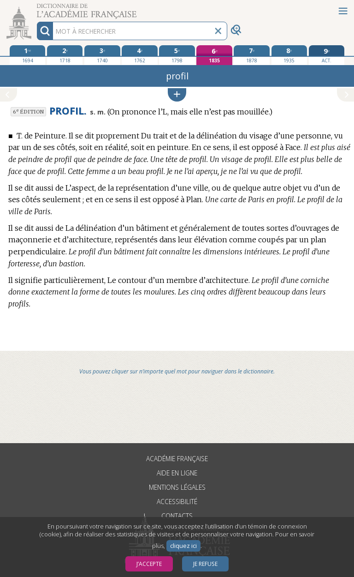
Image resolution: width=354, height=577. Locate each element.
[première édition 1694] (27, 55)
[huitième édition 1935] (289, 55)
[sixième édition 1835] (214, 55)
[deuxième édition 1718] (65, 55)
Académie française (177, 458)
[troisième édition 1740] (102, 55)
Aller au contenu (36, 8)
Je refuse (205, 564)
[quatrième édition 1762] (139, 55)
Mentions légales (177, 487)
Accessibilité (177, 501)
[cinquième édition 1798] (177, 55)
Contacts (177, 515)
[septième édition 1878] (251, 55)
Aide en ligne (177, 473)
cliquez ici (183, 546)
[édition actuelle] (326, 55)
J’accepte (149, 564)
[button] (177, 95)
